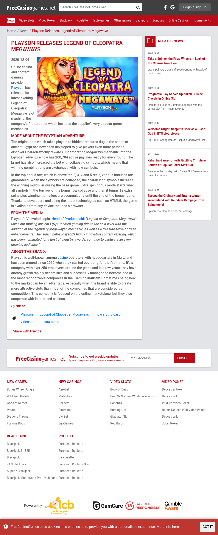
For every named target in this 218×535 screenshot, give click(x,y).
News (11, 20)
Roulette (82, 20)
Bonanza (116, 403)
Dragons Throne (17, 416)
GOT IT (207, 527)
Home (11, 31)
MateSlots (65, 396)
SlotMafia (65, 410)
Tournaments (202, 20)
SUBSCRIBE (184, 358)
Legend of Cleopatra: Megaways (64, 314)
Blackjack (65, 20)
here (175, 527)
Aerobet (64, 389)
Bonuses (158, 20)
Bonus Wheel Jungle (20, 389)
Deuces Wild (170, 396)
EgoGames (66, 423)
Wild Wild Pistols (18, 396)
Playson (17, 88)
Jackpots (142, 20)
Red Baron (117, 423)
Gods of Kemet (17, 403)
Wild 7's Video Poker (175, 403)
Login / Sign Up (195, 7)
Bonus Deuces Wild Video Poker (183, 410)
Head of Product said (67, 219)
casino (63, 257)
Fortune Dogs (16, 423)
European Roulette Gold (74, 464)
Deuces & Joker (172, 389)
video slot (28, 322)
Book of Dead (119, 389)
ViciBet (63, 416)
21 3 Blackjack (16, 464)
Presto (11, 410)
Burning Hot (118, 410)
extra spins (50, 322)
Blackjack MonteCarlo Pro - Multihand (32, 478)
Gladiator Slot (119, 416)
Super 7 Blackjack (19, 471)
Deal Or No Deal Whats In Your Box (133, 396)
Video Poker (47, 20)
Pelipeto (64, 403)
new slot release (108, 314)
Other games (122, 20)
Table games (100, 20)
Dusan (20, 306)
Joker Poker (170, 423)
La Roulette (66, 457)
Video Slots (26, 20)
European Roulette (71, 444)
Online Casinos (178, 20)
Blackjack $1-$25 (18, 450)
